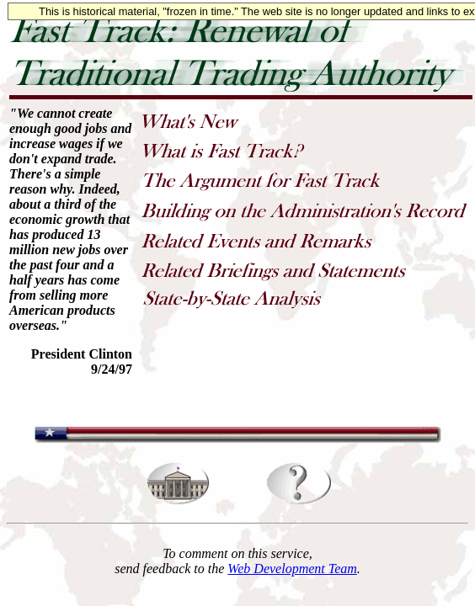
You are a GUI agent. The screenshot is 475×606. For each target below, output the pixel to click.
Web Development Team (291, 568)
